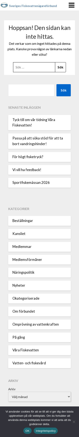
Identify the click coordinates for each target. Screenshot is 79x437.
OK (27, 430)
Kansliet (18, 234)
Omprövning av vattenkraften (35, 324)
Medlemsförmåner (27, 260)
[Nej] (74, 422)
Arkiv (12, 389)
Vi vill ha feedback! (26, 170)
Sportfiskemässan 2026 (31, 182)
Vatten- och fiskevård (29, 363)
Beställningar (22, 221)
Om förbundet (23, 311)
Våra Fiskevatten (25, 350)
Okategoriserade (25, 298)
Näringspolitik (23, 272)
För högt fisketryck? (27, 157)
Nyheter (18, 285)
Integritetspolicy (46, 430)
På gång (18, 337)
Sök (64, 90)
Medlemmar (22, 247)
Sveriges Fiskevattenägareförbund (33, 6)
